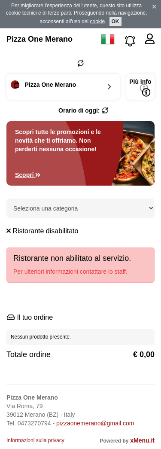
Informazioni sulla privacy (35, 440)
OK (115, 21)
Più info (140, 87)
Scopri (28, 174)
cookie (97, 21)
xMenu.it (142, 440)
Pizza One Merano (39, 39)
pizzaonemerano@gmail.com (95, 423)
